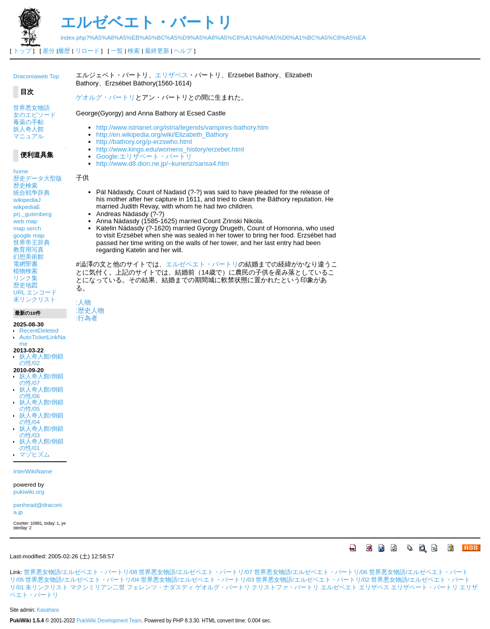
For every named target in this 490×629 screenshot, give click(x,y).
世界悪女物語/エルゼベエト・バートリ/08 (80, 572)
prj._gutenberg (32, 214)
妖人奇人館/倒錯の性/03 (41, 431)
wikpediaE (26, 206)
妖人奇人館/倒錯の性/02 (41, 359)
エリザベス (171, 75)
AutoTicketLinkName (42, 340)
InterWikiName (32, 471)
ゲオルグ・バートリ (105, 97)
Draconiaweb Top (36, 76)
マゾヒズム (34, 454)
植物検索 (25, 270)
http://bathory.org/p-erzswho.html (144, 141)
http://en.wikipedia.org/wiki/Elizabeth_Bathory (162, 134)
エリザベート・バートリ (424, 587)
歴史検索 (25, 185)
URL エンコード (35, 292)
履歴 (64, 51)
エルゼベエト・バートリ (146, 22)
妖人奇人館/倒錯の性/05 (41, 405)
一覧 (117, 51)
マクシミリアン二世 (97, 587)
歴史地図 (25, 285)
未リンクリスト (34, 299)
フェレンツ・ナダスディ (160, 587)
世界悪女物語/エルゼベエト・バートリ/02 (312, 580)
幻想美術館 (28, 256)
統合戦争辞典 (31, 192)
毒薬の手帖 (28, 121)
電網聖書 (25, 263)
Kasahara (47, 610)
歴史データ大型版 (37, 178)
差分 (49, 51)
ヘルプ (183, 51)
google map (28, 235)
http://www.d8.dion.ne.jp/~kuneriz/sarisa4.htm (162, 163)
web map (25, 221)
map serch (27, 228)
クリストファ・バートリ (285, 587)
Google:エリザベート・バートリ (144, 156)
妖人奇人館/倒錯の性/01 (41, 444)
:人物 (83, 302)
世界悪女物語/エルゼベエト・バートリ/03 (197, 580)
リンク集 (25, 278)
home (20, 171)
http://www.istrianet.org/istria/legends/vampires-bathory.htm (182, 127)
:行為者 (87, 318)
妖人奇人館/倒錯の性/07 (41, 379)
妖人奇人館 (28, 129)
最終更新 (157, 51)
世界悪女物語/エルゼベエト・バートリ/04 (82, 580)
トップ (22, 51)
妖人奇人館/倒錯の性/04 (41, 418)
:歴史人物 (90, 310)
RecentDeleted (38, 330)
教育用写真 (28, 249)
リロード (87, 51)
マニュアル (28, 136)
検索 (134, 51)
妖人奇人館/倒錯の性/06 (41, 392)
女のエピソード (34, 114)
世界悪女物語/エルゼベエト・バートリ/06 (311, 572)
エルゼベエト (339, 587)
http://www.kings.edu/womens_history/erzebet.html (170, 149)
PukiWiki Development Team (108, 620)
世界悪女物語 (31, 107)
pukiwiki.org (28, 491)
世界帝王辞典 (31, 242)
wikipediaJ (27, 199)
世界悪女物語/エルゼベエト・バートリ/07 (195, 572)
